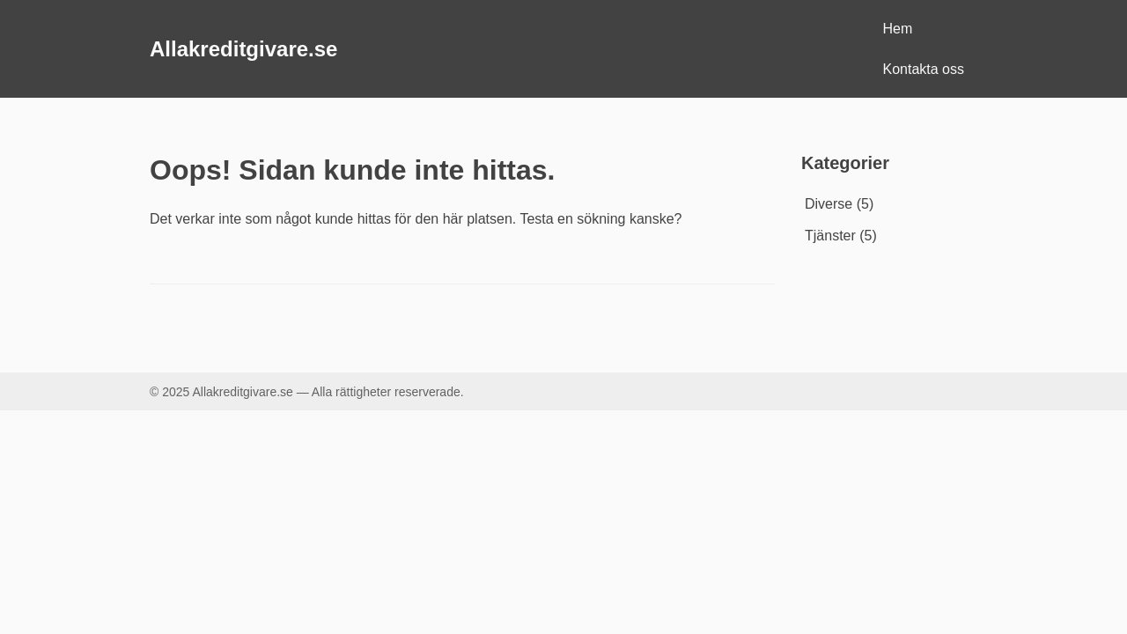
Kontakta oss (924, 69)
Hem (898, 28)
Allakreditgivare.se (243, 49)
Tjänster (830, 235)
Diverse (828, 203)
